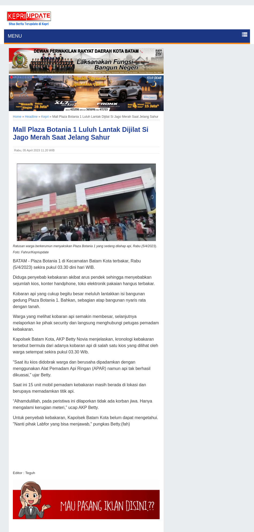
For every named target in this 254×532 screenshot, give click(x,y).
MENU (15, 36)
